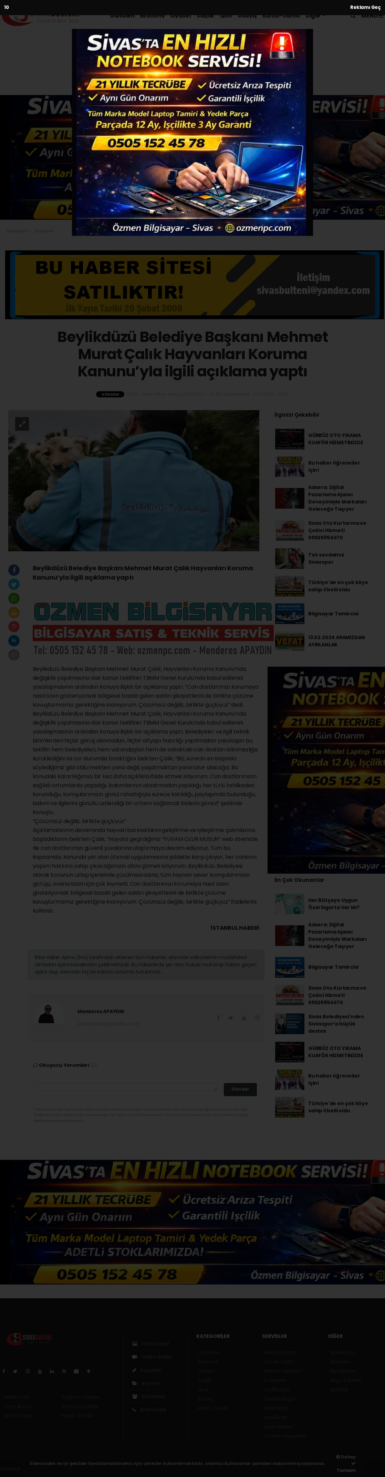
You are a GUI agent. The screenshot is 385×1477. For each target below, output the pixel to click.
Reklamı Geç (365, 7)
